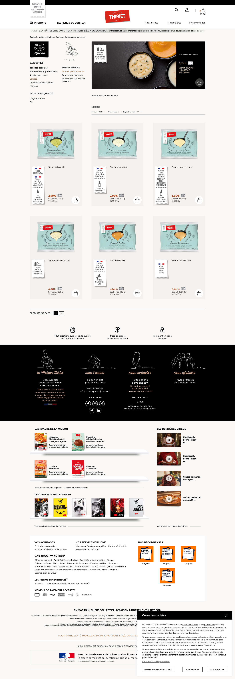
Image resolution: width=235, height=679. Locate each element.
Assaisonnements (38, 75)
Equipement (129, 112)
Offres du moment (43, 560)
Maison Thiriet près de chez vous (95, 381)
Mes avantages (197, 22)
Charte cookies (137, 616)
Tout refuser (192, 669)
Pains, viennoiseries (44, 570)
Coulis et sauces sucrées (41, 82)
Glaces (94, 566)
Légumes (112, 563)
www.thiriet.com (190, 625)
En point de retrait (43, 549)
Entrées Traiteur (70, 560)
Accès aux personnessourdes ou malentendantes (140, 407)
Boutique (113, 570)
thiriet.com (35, 616)
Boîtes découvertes (98, 570)
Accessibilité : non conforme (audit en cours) (87, 619)
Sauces (59, 37)
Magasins (80, 546)
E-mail (140, 401)
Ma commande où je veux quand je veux (95, 390)
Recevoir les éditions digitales (48, 488)
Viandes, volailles (98, 563)
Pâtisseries (120, 566)
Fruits (86, 566)
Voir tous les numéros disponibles (50, 526)
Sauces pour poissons (75, 37)
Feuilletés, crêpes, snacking (92, 560)
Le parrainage (60, 549)
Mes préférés (174, 22)
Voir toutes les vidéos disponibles (172, 526)
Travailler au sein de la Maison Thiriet (185, 381)
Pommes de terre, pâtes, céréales (50, 566)
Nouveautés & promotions (43, 71)
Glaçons (34, 86)
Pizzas (110, 560)
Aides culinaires (46, 37)
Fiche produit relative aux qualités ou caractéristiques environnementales (136, 619)
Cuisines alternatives (63, 570)
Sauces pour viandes (72, 75)
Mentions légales (90, 616)
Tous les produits (39, 68)
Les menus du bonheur (71, 23)
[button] (187, 10)
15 (55, 313)
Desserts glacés (105, 566)
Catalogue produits (106, 616)
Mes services (151, 22)
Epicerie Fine (81, 570)
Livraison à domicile (117, 546)
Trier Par (97, 112)
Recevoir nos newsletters (76, 488)
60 (62, 313)
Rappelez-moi (140, 397)
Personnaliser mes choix (158, 669)
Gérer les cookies (217, 649)
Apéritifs (58, 560)
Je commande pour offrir (87, 549)
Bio (31, 102)
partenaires (209, 625)
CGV (80, 616)
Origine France (37, 98)
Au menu (39, 583)
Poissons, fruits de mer (77, 563)
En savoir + (87, 595)
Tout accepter (217, 669)
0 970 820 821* (140, 383)
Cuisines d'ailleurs (43, 563)
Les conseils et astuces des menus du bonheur (68, 583)
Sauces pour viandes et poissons (73, 79)
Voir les (112, 112)
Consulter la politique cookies (156, 661)
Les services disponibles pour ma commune (59, 616)
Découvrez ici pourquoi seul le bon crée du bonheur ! (50, 383)
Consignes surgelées (96, 546)
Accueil (33, 37)
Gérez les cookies (122, 616)
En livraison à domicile (45, 546)
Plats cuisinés (59, 563)
